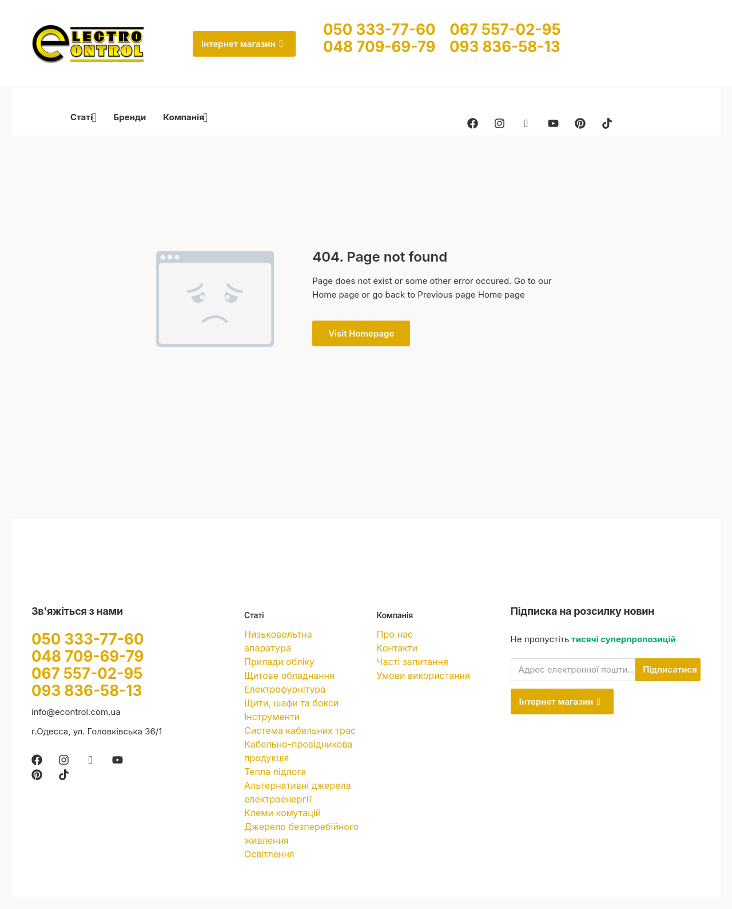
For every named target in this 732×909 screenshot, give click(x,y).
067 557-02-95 (504, 29)
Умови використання (423, 675)
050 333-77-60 (386, 29)
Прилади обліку (279, 661)
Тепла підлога (275, 771)
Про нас (395, 634)
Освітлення (269, 854)
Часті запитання (412, 661)
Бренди (130, 117)
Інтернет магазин (242, 43)
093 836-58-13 (504, 47)
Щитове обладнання (289, 675)
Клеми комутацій (282, 813)
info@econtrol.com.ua (76, 711)
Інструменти (272, 716)
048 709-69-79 (386, 47)
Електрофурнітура (284, 689)
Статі (83, 117)
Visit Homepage (361, 333)
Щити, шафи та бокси (291, 703)
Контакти (397, 648)
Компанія (185, 117)
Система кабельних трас (300, 730)
